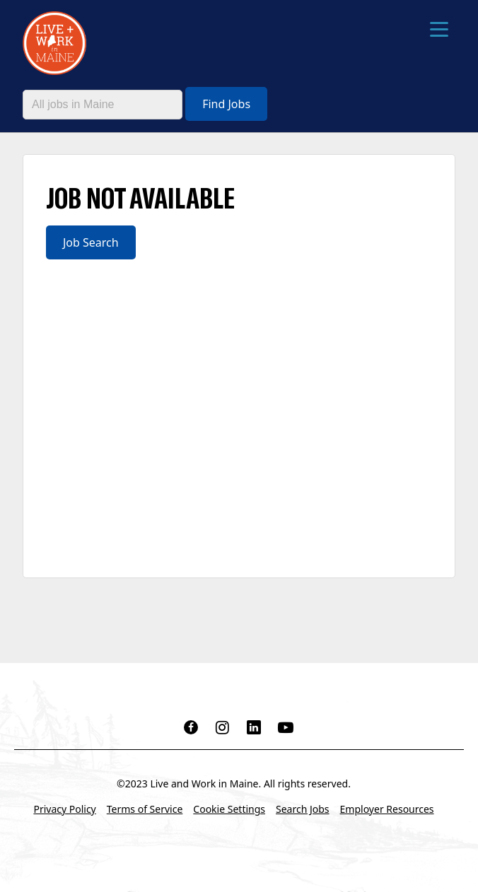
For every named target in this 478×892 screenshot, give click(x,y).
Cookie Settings (229, 809)
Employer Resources (387, 809)
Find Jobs (226, 104)
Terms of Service (145, 809)
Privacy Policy (64, 809)
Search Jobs (303, 809)
